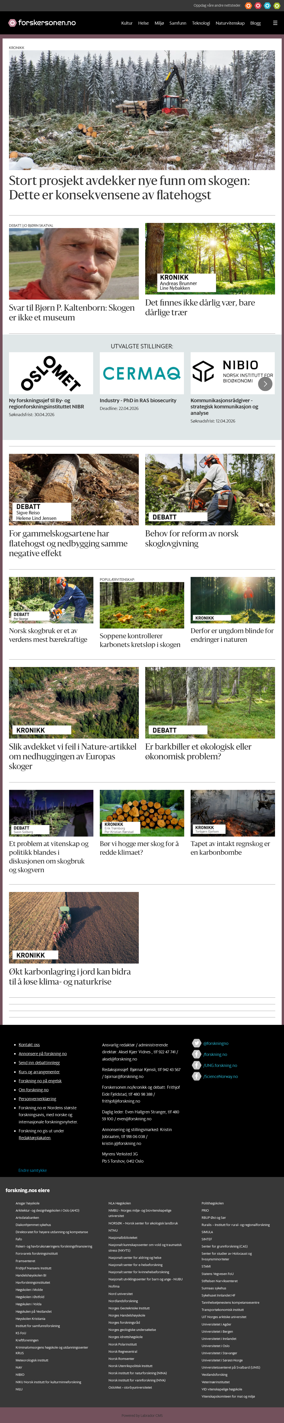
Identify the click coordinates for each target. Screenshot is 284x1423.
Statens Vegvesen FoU (218, 1273)
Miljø (159, 23)
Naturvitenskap (230, 23)
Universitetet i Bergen (217, 1331)
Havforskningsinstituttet (33, 1282)
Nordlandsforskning (123, 1301)
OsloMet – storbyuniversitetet (130, 1387)
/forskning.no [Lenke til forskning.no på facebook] (215, 1054)
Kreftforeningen (27, 1340)
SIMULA (207, 1232)
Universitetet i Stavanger (219, 1353)
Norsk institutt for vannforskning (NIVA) (137, 1380)
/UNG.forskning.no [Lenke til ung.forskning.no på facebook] (220, 1065)
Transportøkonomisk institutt (223, 1309)
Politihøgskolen (213, 1203)
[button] (248, 5)
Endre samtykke (32, 1170)
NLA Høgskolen (120, 1203)
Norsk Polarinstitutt (123, 1344)
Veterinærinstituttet (216, 1382)
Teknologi (201, 23)
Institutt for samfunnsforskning (38, 1325)
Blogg (255, 23)
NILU (19, 1389)
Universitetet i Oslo (216, 1345)
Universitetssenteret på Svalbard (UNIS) (231, 1367)
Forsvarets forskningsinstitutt (37, 1253)
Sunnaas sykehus (214, 1288)
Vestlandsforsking (214, 1374)
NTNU (113, 1230)
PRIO (205, 1210)
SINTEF (207, 1239)
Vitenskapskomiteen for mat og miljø (228, 1396)
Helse (143, 23)
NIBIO (20, 1374)
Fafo (19, 1239)
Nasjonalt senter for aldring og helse (135, 1257)
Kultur (127, 23)
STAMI (206, 1266)
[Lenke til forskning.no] (58, 20)
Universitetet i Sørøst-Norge (222, 1360)
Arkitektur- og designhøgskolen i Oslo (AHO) (47, 1210)
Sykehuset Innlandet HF (218, 1295)
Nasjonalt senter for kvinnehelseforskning (139, 1272)
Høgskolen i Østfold (30, 1296)
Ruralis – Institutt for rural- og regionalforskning (236, 1224)
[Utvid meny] (275, 23)
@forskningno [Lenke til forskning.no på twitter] (215, 1043)
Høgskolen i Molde (29, 1289)
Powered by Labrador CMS (142, 1415)
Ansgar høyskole (28, 1203)
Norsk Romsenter (121, 1358)
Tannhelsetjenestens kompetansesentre (230, 1302)
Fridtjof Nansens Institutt (33, 1268)
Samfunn (178, 23)
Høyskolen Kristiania (30, 1318)
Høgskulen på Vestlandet (34, 1311)
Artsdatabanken (27, 1217)
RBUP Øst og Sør (214, 1217)
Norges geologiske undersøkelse (132, 1329)
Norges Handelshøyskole (127, 1315)
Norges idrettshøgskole (126, 1336)
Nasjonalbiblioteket (123, 1237)
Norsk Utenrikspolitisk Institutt (130, 1365)
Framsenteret (25, 1261)
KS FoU (21, 1333)
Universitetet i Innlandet (219, 1338)
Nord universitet (121, 1293)
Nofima (114, 1286)
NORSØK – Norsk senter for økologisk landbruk (143, 1223)
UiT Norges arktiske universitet (224, 1316)
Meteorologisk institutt (32, 1360)
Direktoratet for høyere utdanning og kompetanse (52, 1232)
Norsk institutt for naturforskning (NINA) (138, 1373)
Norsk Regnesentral (123, 1351)
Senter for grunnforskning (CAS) (225, 1246)
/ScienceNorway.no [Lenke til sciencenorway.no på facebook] (220, 1076)
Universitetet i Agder (216, 1324)
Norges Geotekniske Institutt (129, 1308)
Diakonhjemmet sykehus (33, 1224)
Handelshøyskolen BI (31, 1275)
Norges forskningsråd (124, 1322)
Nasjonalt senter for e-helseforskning (135, 1264)
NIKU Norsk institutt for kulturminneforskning (48, 1382)
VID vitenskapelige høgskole (222, 1389)
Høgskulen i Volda (29, 1304)
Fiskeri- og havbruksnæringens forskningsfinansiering (54, 1246)
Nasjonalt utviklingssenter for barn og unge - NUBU (146, 1279)
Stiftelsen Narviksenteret (220, 1281)
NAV (19, 1367)
